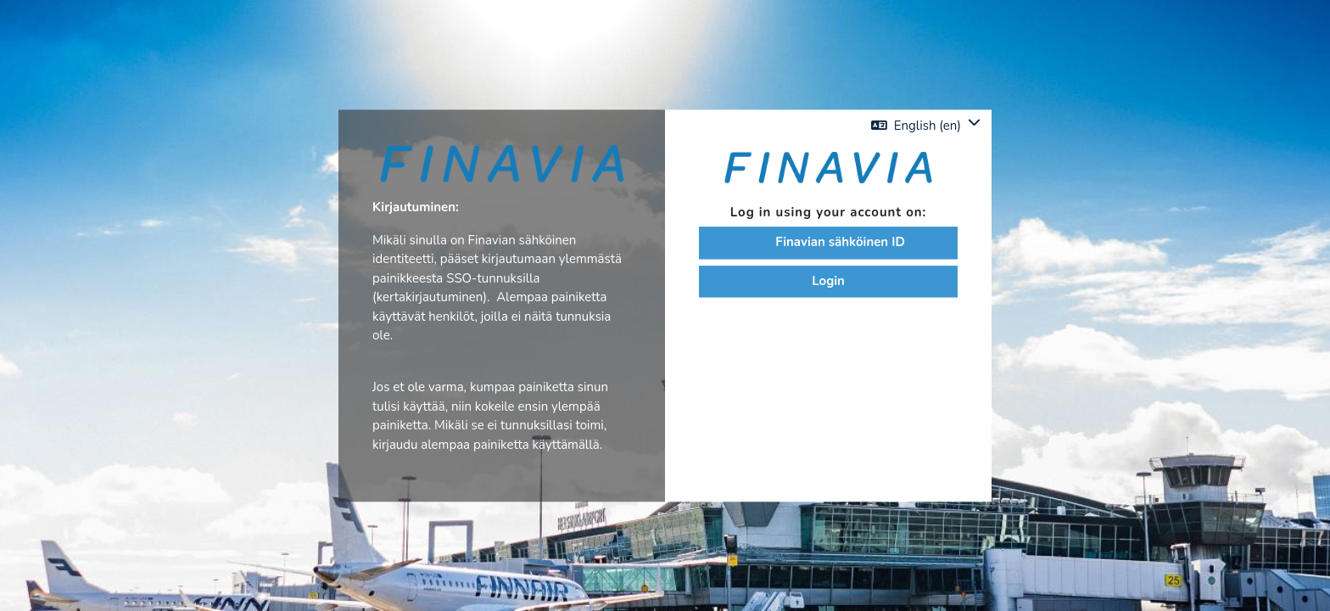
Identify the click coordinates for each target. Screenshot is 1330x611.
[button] (926, 125)
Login (828, 281)
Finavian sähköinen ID (828, 243)
